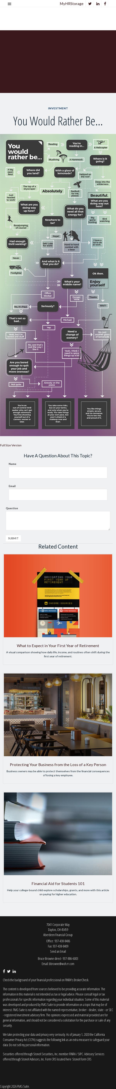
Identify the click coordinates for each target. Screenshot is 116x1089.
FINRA (72, 1054)
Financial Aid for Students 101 (58, 883)
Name (12, 463)
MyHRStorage (72, 3)
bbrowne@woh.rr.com (61, 963)
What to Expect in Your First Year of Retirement (58, 645)
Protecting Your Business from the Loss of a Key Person (58, 764)
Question (12, 508)
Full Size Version (10, 445)
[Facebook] (105, 3)
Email (12, 486)
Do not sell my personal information (29, 1045)
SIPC (80, 1054)
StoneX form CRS (81, 1059)
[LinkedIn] (98, 3)
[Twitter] (90, 3)
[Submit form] (13, 538)
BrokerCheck (81, 980)
